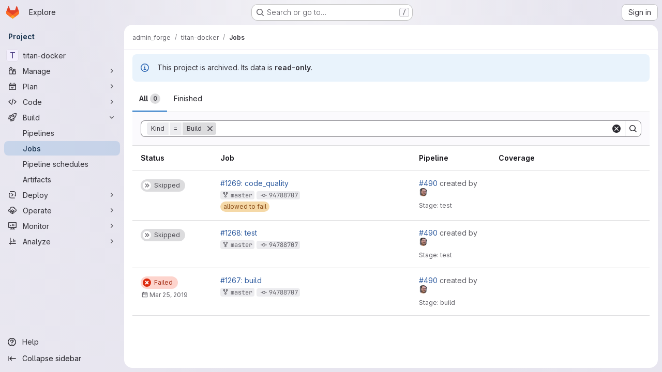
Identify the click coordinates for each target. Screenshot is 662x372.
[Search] (413, 128)
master (241, 195)
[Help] (62, 342)
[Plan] (62, 86)
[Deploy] (62, 195)
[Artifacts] (62, 179)
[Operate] (62, 210)
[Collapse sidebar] (62, 358)
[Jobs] (62, 148)
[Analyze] (62, 241)
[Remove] (210, 128)
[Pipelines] (62, 133)
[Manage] (62, 71)
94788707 (283, 195)
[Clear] (616, 128)
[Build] (62, 117)
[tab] (149, 99)
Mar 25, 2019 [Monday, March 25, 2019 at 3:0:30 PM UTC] (168, 295)
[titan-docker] (62, 55)
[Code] (62, 102)
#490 (429, 183)
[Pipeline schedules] (62, 164)
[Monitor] (62, 226)
